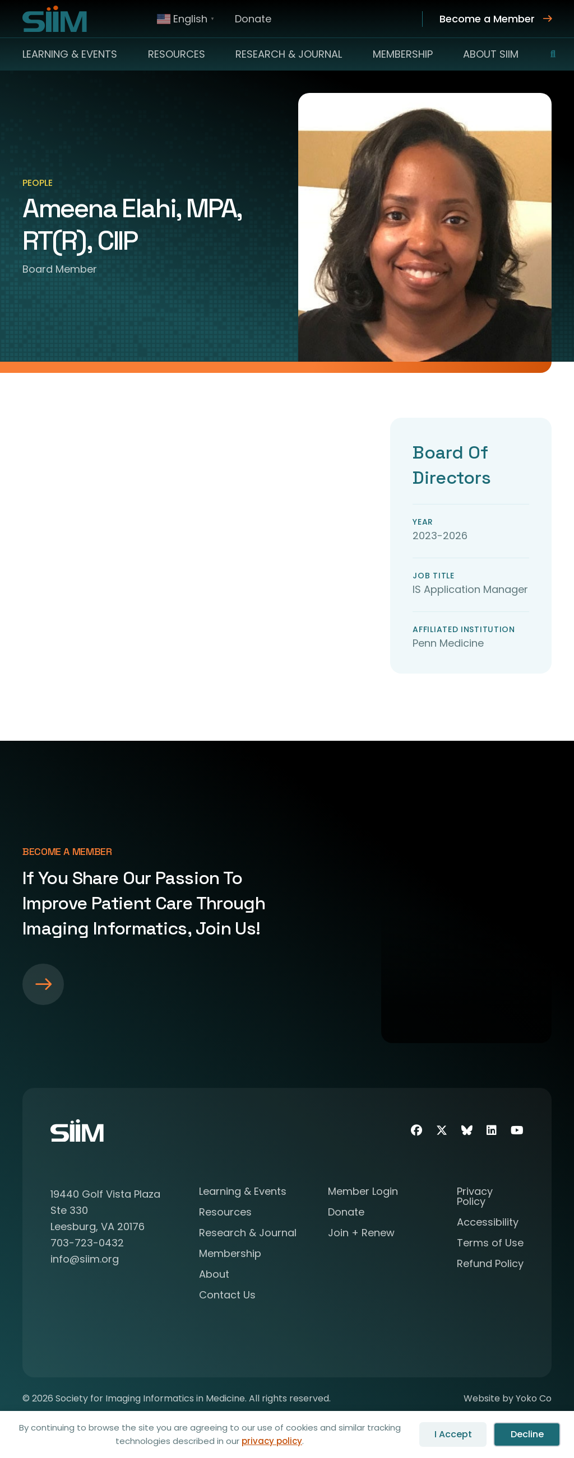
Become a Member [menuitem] (487, 19)
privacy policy (272, 1441)
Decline (527, 1434)
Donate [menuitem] (253, 19)
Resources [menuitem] (176, 54)
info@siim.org (84, 1259)
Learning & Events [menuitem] (69, 54)
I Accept (453, 1434)
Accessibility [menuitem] (488, 1223)
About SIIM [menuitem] (491, 54)
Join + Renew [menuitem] (361, 1234)
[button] (546, 54)
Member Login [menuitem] (363, 1192)
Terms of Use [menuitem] (490, 1244)
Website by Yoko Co (508, 1398)
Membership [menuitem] (403, 54)
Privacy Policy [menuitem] (475, 1197)
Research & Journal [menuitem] (288, 54)
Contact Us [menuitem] (227, 1296)
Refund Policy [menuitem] (490, 1264)
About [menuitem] (214, 1275)
